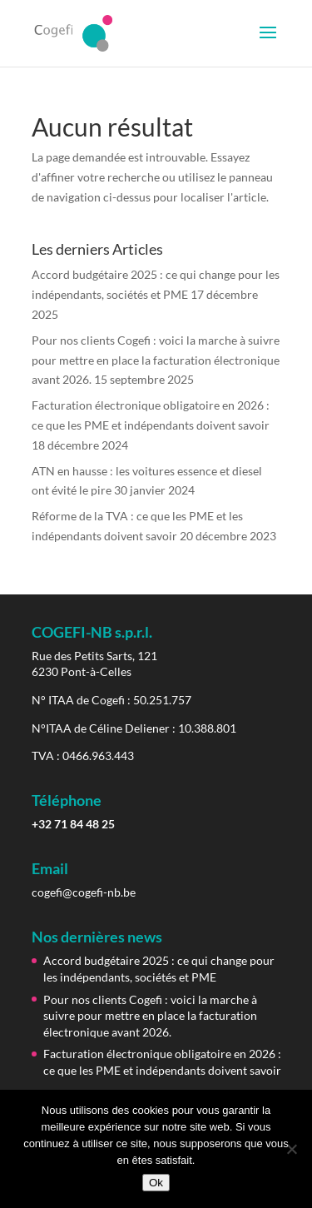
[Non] (291, 1149)
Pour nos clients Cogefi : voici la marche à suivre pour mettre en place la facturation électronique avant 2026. (156, 360)
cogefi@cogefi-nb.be (84, 892)
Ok (156, 1182)
